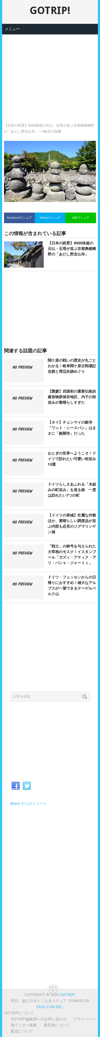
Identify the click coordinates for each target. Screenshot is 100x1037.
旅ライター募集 (24, 1025)
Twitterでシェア (50, 217)
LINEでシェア (80, 217)
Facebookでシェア (19, 217)
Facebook (15, 786)
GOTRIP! (50, 10)
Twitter (27, 786)
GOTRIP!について (19, 1013)
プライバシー (84, 1019)
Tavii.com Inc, (49, 1007)
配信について (22, 1031)
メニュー (12, 29)
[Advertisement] (50, 71)
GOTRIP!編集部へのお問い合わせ (39, 1019)
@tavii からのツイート (28, 803)
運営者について (56, 1025)
